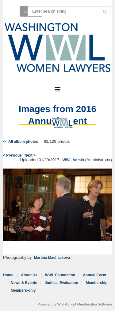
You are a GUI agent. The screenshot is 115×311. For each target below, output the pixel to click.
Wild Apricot (66, 304)
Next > (30, 155)
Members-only (23, 290)
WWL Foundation (60, 275)
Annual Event (94, 275)
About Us (29, 275)
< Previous (12, 155)
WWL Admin (73, 160)
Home (8, 275)
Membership (97, 283)
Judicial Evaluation (61, 283)
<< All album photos (20, 141)
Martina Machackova (52, 257)
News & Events (24, 283)
